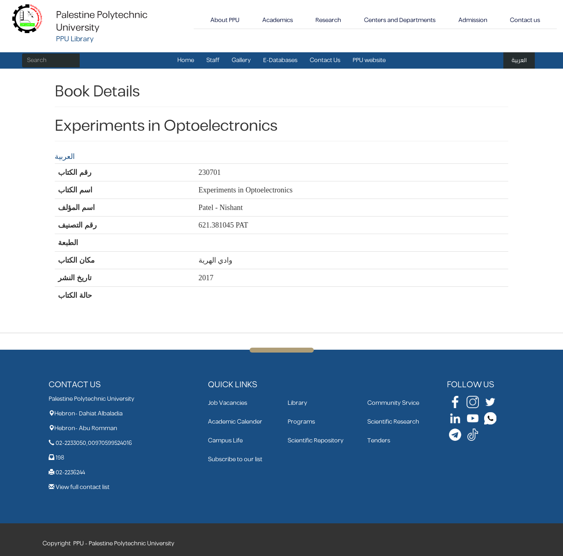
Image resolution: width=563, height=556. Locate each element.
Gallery (241, 60)
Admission (472, 20)
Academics (277, 20)
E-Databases (280, 60)
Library (297, 403)
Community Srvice (393, 403)
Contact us (525, 20)
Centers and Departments (400, 20)
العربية (519, 60)
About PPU (224, 20)
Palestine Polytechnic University (101, 21)
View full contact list (82, 487)
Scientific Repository (316, 440)
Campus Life (225, 440)
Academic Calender (235, 421)
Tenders (378, 440)
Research (328, 20)
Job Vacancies (227, 403)
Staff (212, 60)
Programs (301, 421)
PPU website (369, 60)
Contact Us (325, 60)
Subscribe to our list (235, 459)
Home (185, 60)
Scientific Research (393, 421)
